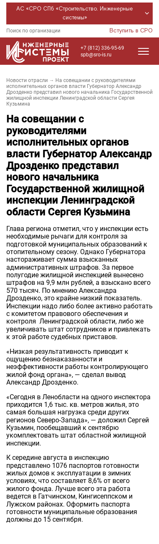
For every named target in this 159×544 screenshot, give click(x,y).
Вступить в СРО (131, 30)
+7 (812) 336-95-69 (102, 48)
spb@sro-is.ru (96, 55)
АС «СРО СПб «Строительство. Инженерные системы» (84, 13)
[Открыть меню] (143, 51)
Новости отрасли (27, 80)
